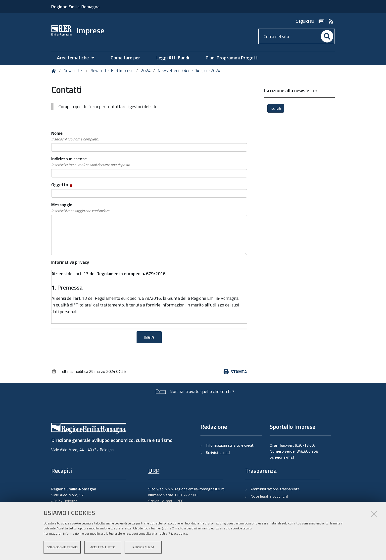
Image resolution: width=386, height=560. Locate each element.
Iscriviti (276, 108)
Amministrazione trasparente (275, 489)
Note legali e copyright (269, 496)
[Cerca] (327, 36)
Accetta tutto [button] (102, 547)
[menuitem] (78, 57)
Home (54, 71)
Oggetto (62, 184)
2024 (146, 70)
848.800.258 (307, 451)
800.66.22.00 (186, 495)
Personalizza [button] (143, 547)
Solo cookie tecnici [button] (62, 547)
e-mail (225, 452)
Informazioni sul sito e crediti (230, 445)
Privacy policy (177, 533)
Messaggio (80, 207)
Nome (75, 136)
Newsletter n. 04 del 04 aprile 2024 (189, 70)
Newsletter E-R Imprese (112, 70)
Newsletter (73, 70)
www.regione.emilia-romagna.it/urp (195, 489)
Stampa (235, 371)
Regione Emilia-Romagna (75, 6)
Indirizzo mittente (90, 161)
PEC (179, 501)
